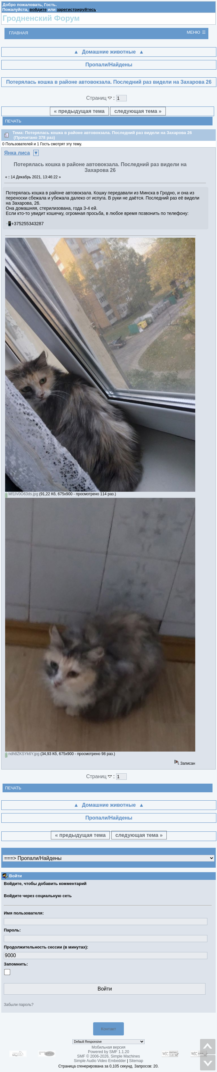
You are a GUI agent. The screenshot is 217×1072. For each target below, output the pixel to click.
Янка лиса (17, 153)
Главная (18, 32)
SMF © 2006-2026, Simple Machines (108, 1056)
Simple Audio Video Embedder (100, 1061)
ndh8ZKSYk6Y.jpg (22, 754)
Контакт (108, 1028)
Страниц (99, 98)
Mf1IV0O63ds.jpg (21, 494)
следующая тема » (137, 111)
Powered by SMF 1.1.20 (108, 1052)
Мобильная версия (108, 1047)
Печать (13, 121)
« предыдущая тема (79, 111)
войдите (38, 9)
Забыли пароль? (19, 1004)
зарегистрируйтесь (76, 9)
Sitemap (136, 1061)
